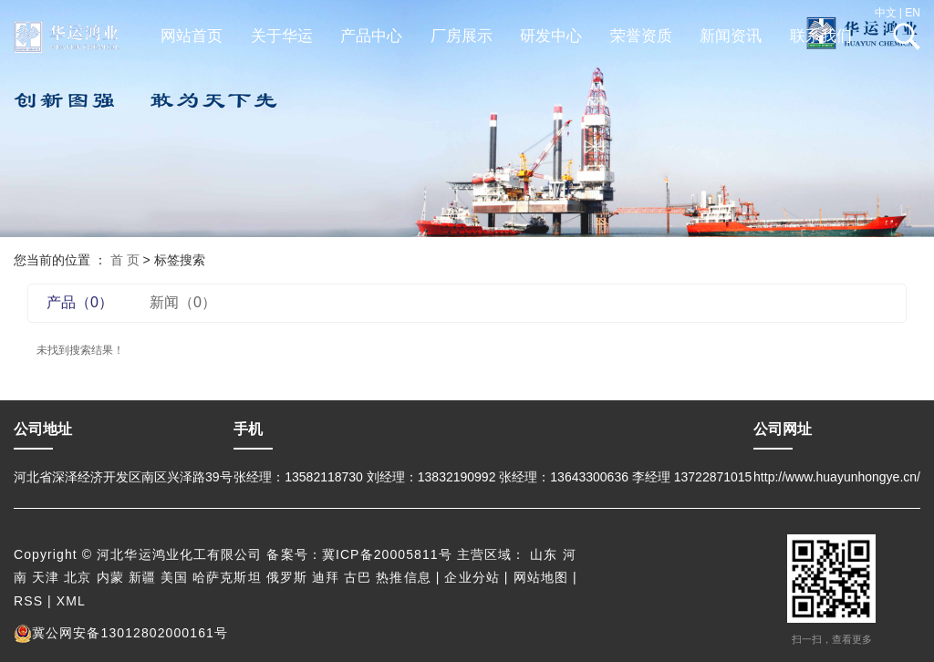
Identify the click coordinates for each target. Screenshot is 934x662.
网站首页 (192, 36)
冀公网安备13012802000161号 (121, 633)
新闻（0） (183, 302)
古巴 (357, 577)
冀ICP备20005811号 (387, 554)
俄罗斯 (286, 577)
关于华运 (282, 36)
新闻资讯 (731, 36)
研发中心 (551, 36)
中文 (886, 12)
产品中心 (371, 36)
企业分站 (471, 577)
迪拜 (325, 577)
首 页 (125, 260)
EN (912, 12)
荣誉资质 (641, 36)
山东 (543, 554)
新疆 (142, 577)
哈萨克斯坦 (227, 577)
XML (71, 601)
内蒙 (110, 577)
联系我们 (821, 36)
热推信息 (403, 577)
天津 (45, 577)
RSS (28, 601)
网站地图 (541, 577)
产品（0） (80, 302)
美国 (174, 577)
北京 (77, 577)
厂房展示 (462, 36)
